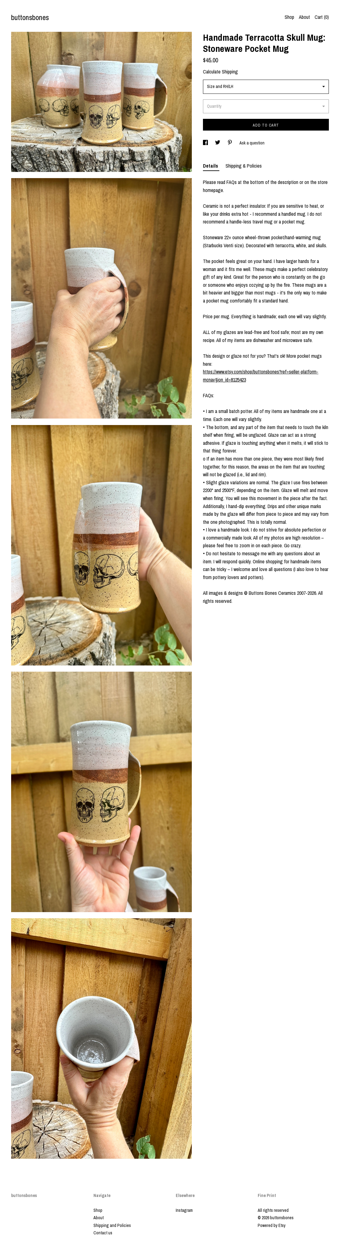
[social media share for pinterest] (230, 143)
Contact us (102, 1233)
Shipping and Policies (112, 1225)
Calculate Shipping (220, 71)
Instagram (184, 1210)
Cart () (322, 17)
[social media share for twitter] (218, 143)
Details (211, 165)
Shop (289, 17)
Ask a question (252, 143)
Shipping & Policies (244, 165)
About (304, 17)
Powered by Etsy (272, 1225)
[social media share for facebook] (206, 143)
